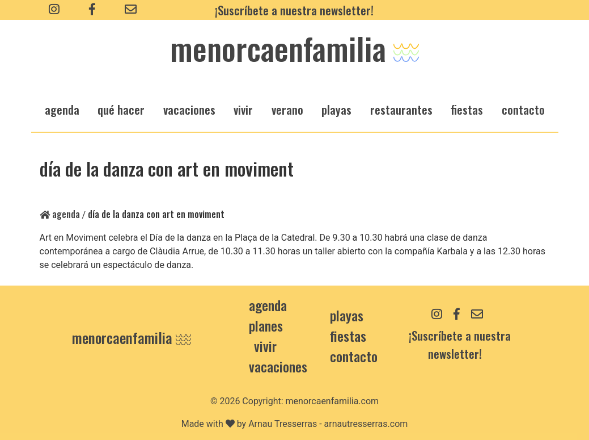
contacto (354, 356)
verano (287, 109)
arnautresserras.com (366, 423)
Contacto (523, 109)
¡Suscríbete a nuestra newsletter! (294, 10)
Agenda (60, 214)
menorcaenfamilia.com (332, 401)
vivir (243, 109)
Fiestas (348, 335)
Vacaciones (278, 366)
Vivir (265, 346)
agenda (62, 109)
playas (336, 109)
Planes (266, 325)
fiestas (467, 109)
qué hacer (121, 109)
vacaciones (189, 109)
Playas (346, 315)
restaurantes (401, 109)
